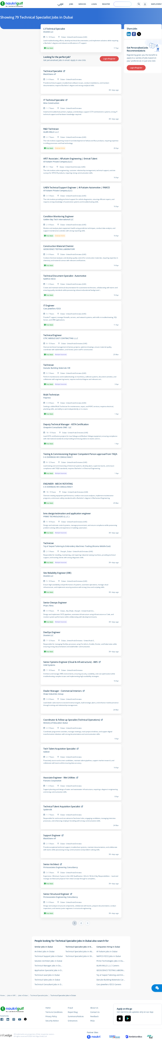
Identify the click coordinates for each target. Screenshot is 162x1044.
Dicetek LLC (48, 32)
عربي (61, 4)
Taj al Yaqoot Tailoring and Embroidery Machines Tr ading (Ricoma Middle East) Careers (111, 975)
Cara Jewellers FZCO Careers (108, 984)
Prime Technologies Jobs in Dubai (111, 961)
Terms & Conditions (54, 1012)
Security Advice (52, 1020)
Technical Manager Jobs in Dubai (49, 965)
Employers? (156, 4)
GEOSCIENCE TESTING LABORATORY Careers (111, 970)
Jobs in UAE (11, 995)
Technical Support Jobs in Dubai (49, 956)
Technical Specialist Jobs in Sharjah (81, 956)
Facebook (134, 34)
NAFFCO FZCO (49, 279)
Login (94, 4)
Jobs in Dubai (23, 995)
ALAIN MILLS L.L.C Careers (107, 965)
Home (2, 995)
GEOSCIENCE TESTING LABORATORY (59, 249)
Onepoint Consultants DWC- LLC (57, 427)
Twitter (139, 34)
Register (106, 4)
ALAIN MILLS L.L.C (51, 132)
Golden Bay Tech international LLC (58, 219)
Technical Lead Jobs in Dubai (47, 975)
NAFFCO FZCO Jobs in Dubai (108, 956)
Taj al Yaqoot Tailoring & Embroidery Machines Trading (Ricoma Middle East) (76, 546)
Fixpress (47, 398)
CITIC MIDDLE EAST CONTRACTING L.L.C (60, 338)
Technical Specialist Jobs (39, 995)
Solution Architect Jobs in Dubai (48, 961)
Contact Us (95, 1012)
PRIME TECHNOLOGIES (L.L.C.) (56, 516)
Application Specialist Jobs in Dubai (50, 970)
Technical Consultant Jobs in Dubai (50, 984)
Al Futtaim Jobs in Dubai (106, 951)
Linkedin (129, 34)
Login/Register (109, 58)
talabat (46, 752)
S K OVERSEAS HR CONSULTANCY (58, 457)
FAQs (92, 1020)
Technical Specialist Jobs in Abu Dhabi (81, 951)
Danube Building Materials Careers (111, 979)
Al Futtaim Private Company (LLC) (57, 161)
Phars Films (48, 605)
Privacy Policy (51, 1016)
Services (82, 4)
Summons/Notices (76, 1016)
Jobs (71, 4)
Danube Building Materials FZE (56, 368)
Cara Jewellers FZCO (52, 308)
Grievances (72, 1020)
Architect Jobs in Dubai (44, 951)
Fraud (70, 1007)
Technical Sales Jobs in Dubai (47, 979)
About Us (94, 1007)
